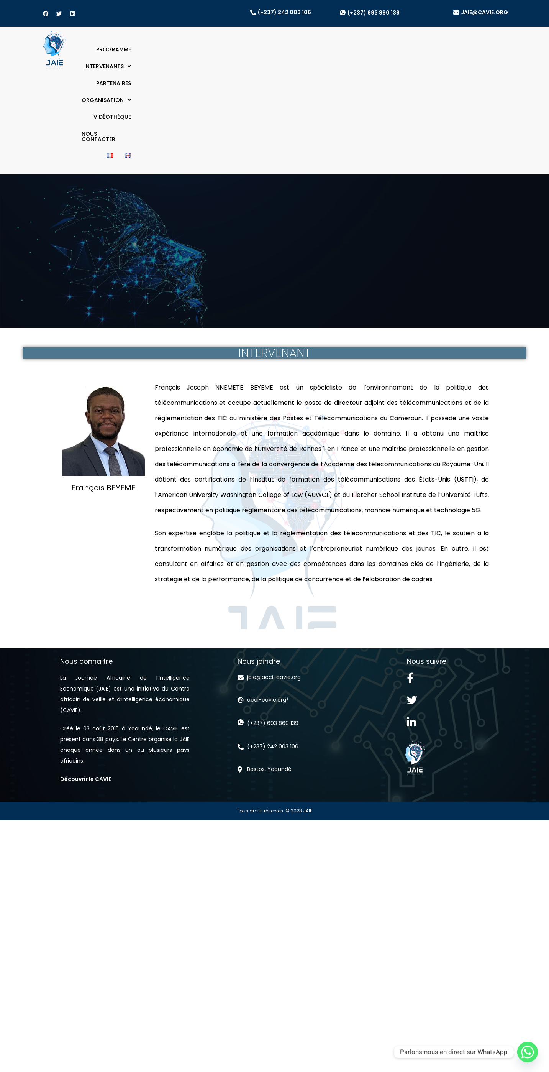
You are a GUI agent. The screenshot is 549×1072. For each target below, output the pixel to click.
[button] (229, 49)
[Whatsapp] (527, 1052)
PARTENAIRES (281, 49)
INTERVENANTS (229, 49)
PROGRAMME (176, 49)
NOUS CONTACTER (445, 49)
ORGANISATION (335, 49)
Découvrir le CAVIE (85, 677)
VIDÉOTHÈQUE (390, 49)
